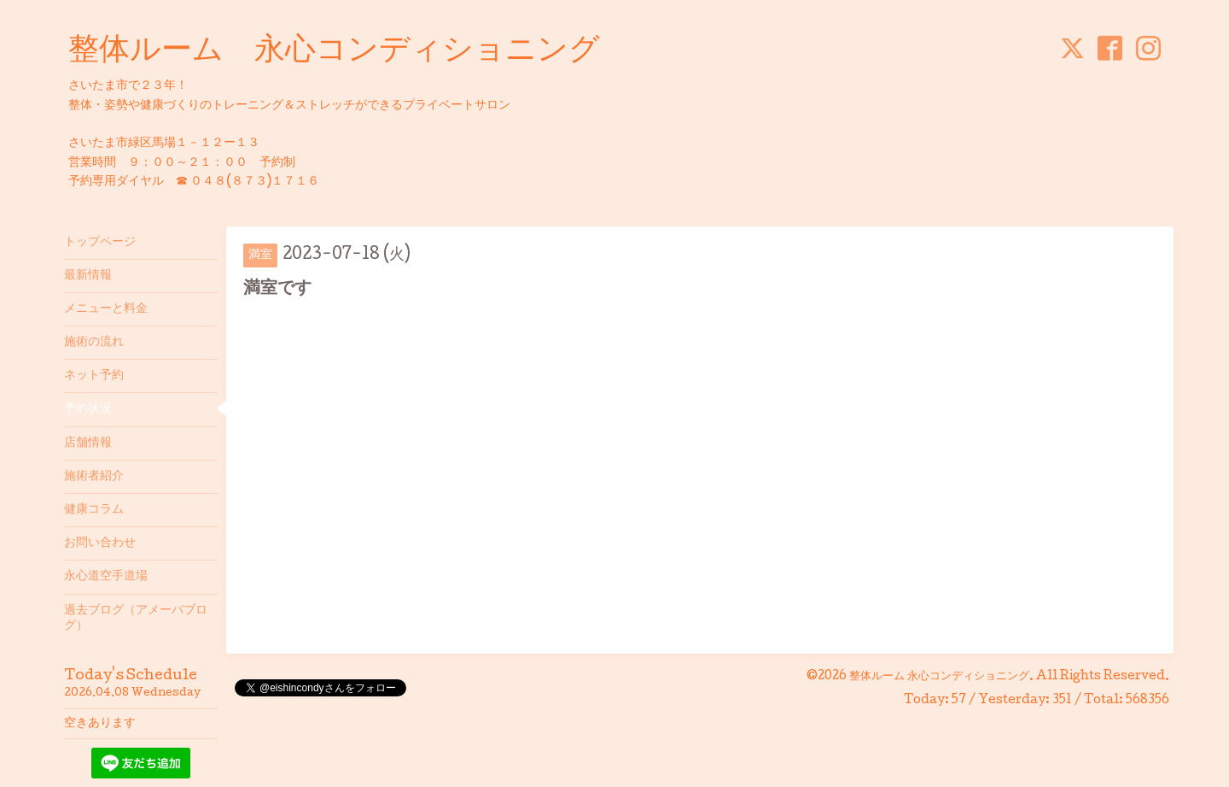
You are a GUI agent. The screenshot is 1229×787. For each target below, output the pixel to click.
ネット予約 (94, 376)
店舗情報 (88, 443)
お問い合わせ (100, 543)
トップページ (100, 243)
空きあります (100, 724)
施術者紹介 (94, 477)
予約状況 (88, 409)
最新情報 (88, 276)
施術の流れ (94, 342)
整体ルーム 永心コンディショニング (334, 52)
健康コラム (94, 510)
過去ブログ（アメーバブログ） (135, 618)
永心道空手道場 (106, 577)
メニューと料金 (106, 309)
